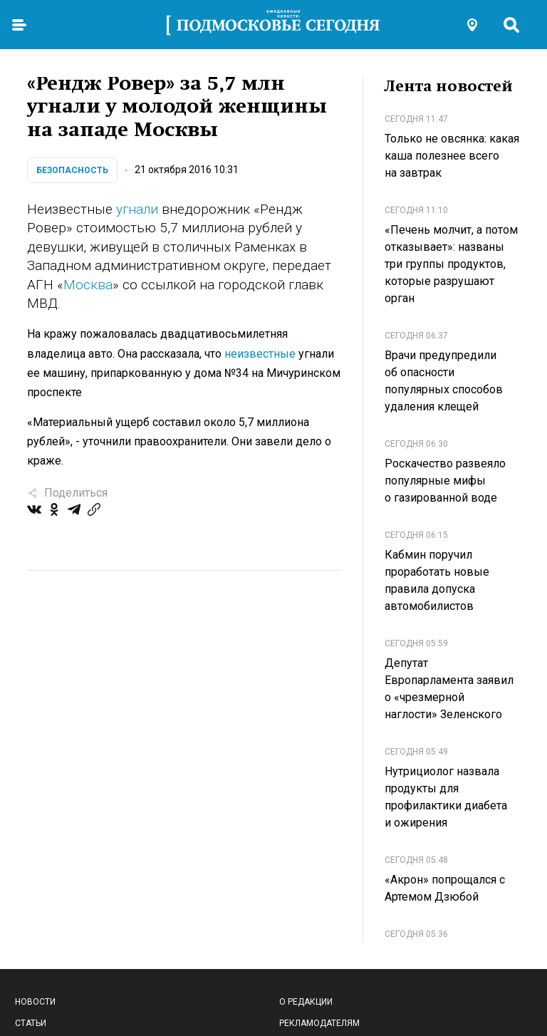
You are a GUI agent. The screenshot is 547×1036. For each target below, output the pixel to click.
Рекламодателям (319, 1023)
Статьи (30, 1023)
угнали (137, 209)
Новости (35, 1002)
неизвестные (260, 354)
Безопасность (72, 170)
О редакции (306, 1002)
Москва (88, 284)
